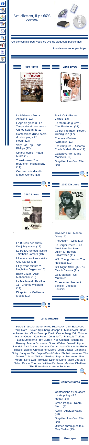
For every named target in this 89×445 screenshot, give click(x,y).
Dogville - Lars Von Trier (70, 161)
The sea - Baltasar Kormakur (66, 140)
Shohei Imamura (71, 353)
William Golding (44, 356)
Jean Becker (65, 349)
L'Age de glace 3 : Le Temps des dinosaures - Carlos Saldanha (31, 126)
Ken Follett (40, 336)
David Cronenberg (59, 333)
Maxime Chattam (75, 363)
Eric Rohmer (80, 333)
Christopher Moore (44, 349)
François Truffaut (74, 336)
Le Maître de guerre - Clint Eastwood (68, 124)
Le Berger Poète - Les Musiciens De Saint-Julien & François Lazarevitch (68, 250)
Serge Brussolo (25, 326)
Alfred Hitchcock (54, 326)
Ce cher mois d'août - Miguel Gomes (29, 173)
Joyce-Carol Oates (48, 353)
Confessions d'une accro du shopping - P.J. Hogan (31, 137)
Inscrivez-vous (62, 48)
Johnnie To (55, 336)
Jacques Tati (27, 353)
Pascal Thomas (31, 363)
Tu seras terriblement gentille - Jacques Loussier (68, 286)
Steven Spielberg (39, 330)
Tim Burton (45, 339)
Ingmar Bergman (66, 356)
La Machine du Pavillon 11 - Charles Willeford (30, 283)
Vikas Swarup (38, 333)
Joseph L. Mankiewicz (64, 330)
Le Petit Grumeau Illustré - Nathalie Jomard (31, 252)
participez (81, 48)
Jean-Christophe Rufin (73, 346)
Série (39, 326)
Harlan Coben (23, 336)
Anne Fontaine (61, 366)
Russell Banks (23, 349)
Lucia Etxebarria (27, 339)
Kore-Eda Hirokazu (36, 359)
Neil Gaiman (61, 339)
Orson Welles (57, 343)
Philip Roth (20, 330)
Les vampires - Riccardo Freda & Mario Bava (70, 147)
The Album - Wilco (66, 240)
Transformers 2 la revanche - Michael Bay (30, 162)
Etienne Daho (57, 359)
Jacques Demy (48, 346)
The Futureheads (40, 366)
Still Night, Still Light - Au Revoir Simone (70, 268)
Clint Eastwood (75, 326)
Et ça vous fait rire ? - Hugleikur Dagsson (29, 267)
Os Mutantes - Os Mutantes (66, 276)
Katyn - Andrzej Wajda (68, 410)
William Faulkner (53, 363)
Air (26, 333)
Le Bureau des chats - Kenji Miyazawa (29, 244)
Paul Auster (30, 346)
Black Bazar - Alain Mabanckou (28, 275)
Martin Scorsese (37, 343)
